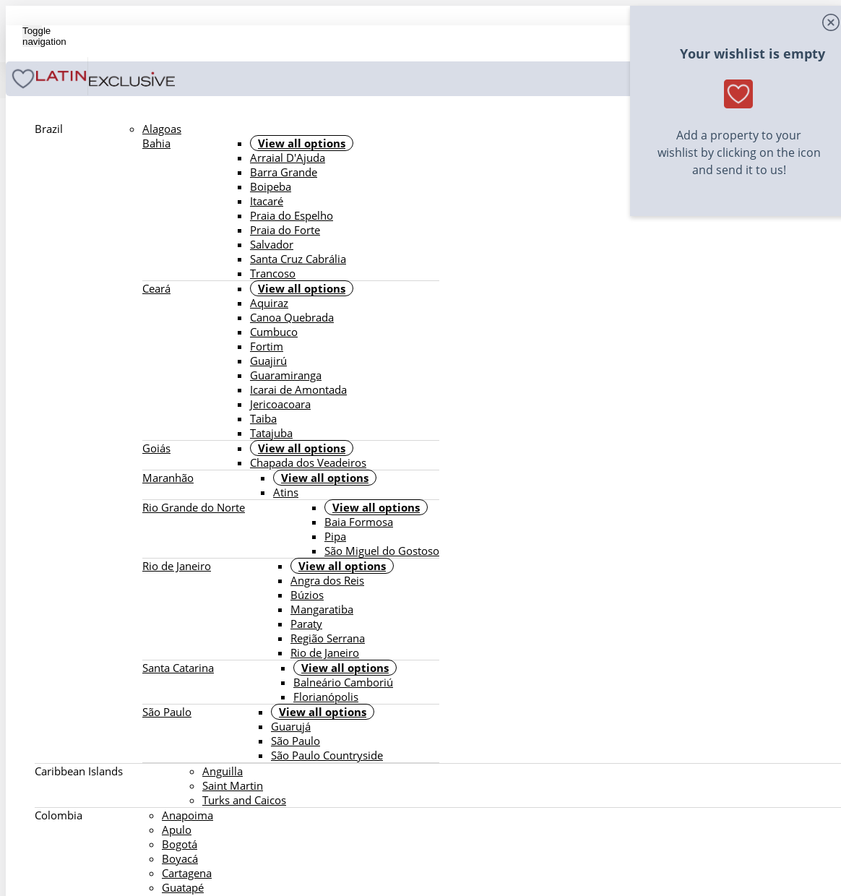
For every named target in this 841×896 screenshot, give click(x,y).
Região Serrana (327, 638)
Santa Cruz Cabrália (298, 258)
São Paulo (295, 740)
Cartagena (187, 873)
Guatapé (183, 887)
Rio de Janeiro (324, 652)
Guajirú (268, 360)
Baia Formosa (358, 521)
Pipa (335, 536)
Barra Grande (283, 172)
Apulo (176, 829)
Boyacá (180, 858)
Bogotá (179, 844)
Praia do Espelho (291, 215)
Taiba (263, 418)
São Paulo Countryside (327, 755)
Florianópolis (325, 696)
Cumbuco (274, 331)
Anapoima (187, 815)
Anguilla (222, 771)
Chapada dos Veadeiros (308, 462)
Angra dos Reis (327, 580)
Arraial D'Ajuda (287, 157)
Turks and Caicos (244, 800)
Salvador (271, 244)
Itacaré (266, 201)
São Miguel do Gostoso (381, 550)
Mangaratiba (321, 609)
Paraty (306, 623)
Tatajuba (271, 433)
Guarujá (291, 726)
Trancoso (273, 273)
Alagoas (161, 128)
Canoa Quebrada (292, 317)
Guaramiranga (286, 375)
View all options (301, 143)
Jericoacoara (280, 404)
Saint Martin (232, 785)
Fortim (266, 346)
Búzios (307, 594)
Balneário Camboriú (343, 682)
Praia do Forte (285, 230)
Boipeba (270, 186)
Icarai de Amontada (298, 389)
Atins (285, 492)
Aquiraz (269, 303)
